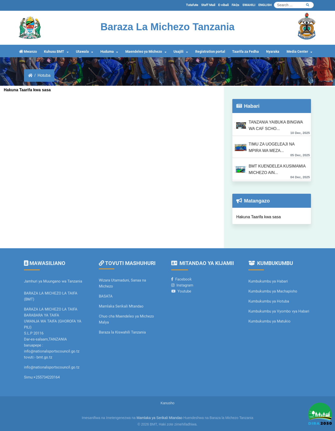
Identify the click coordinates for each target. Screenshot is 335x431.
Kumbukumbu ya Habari (268, 281)
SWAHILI (248, 5)
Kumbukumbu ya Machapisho (273, 291)
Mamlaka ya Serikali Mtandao (159, 418)
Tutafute (192, 5)
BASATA (106, 296)
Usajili (178, 52)
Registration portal (210, 52)
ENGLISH (265, 5)
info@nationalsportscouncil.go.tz (51, 367)
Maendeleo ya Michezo (143, 52)
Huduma (107, 52)
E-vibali (223, 5)
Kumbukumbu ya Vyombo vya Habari (278, 311)
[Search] (294, 5)
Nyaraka (272, 52)
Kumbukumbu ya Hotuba (268, 301)
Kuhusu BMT (54, 52)
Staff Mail (208, 5)
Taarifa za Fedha (245, 52)
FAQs (235, 5)
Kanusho (167, 403)
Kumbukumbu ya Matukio (269, 321)
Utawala (82, 52)
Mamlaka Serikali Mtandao (121, 306)
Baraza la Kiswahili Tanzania (122, 332)
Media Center (297, 52)
